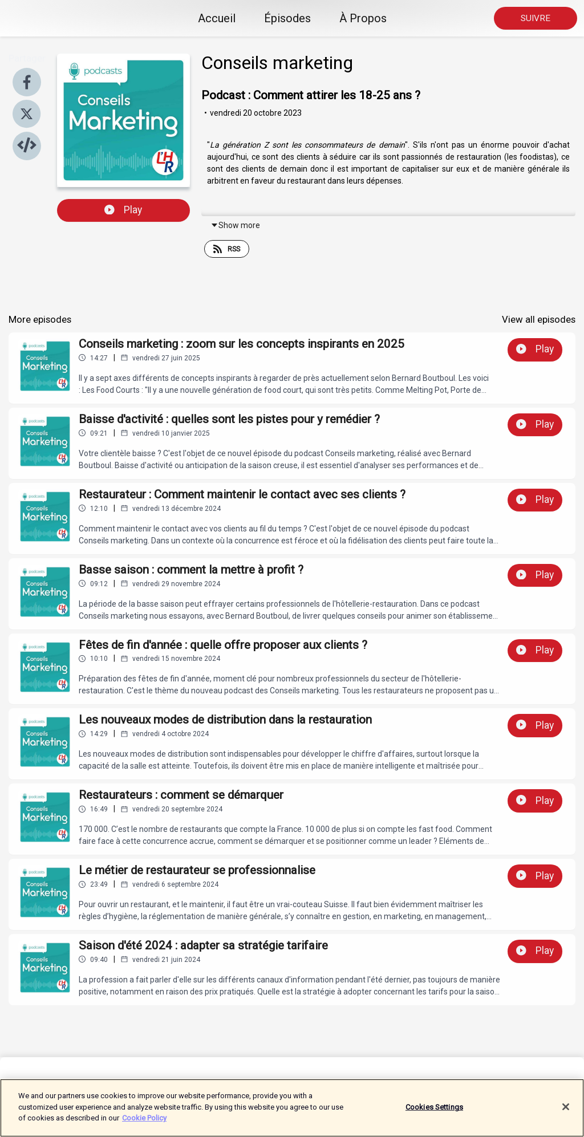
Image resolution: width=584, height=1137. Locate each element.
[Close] (565, 1111)
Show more (235, 225)
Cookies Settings (434, 1112)
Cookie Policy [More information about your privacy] (144, 1123)
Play (123, 210)
